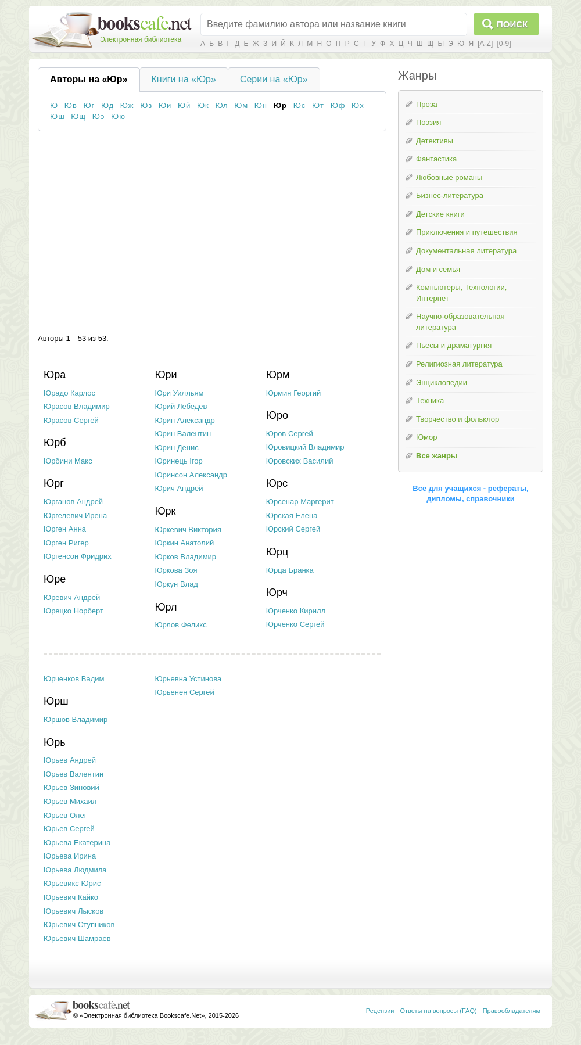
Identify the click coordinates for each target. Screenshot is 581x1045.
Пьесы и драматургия (454, 345)
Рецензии (380, 1010)
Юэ (98, 116)
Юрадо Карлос (69, 393)
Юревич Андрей (72, 597)
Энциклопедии (441, 382)
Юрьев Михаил (70, 801)
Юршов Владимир (75, 719)
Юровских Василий (299, 461)
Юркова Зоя (176, 570)
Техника (430, 400)
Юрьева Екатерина (77, 842)
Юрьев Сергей (69, 828)
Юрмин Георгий (293, 393)
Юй (184, 105)
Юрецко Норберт (73, 610)
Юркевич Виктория (188, 529)
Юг (89, 105)
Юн (260, 105)
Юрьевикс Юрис (72, 883)
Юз (146, 105)
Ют (318, 105)
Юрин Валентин (183, 433)
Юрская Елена (292, 515)
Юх (358, 105)
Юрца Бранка (290, 570)
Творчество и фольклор (457, 419)
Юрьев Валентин (73, 774)
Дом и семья (438, 269)
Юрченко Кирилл (295, 610)
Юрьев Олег (65, 815)
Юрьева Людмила (75, 870)
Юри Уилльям (179, 393)
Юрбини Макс (68, 461)
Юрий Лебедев (181, 406)
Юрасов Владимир (77, 406)
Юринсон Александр (191, 475)
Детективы (434, 141)
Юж (127, 105)
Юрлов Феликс (180, 624)
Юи (165, 105)
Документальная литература (466, 250)
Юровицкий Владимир (305, 447)
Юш (57, 116)
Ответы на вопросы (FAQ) (438, 1010)
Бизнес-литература (449, 195)
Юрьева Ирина (70, 856)
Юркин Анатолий (184, 542)
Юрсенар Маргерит (300, 501)
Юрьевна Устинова (188, 678)
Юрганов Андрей (73, 501)
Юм (241, 105)
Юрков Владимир (185, 556)
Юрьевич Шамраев (77, 938)
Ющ (78, 116)
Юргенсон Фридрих (78, 556)
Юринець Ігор (178, 461)
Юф (338, 105)
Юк (203, 105)
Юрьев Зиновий (71, 787)
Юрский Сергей (293, 529)
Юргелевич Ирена (75, 515)
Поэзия (428, 122)
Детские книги (440, 214)
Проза (426, 104)
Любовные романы (449, 177)
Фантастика (436, 159)
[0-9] (504, 43)
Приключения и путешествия (467, 232)
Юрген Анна (65, 529)
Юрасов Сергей (71, 420)
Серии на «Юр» (274, 79)
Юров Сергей (289, 433)
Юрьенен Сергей (184, 692)
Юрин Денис (176, 447)
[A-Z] (485, 43)
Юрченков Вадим (74, 678)
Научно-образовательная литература (460, 322)
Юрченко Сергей (295, 624)
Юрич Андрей (179, 488)
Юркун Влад (176, 584)
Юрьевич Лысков (73, 911)
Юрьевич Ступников (79, 924)
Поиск (512, 24)
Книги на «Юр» (184, 79)
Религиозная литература (459, 364)
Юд (107, 105)
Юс (299, 105)
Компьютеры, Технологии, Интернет (461, 293)
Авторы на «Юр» (89, 79)
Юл (221, 105)
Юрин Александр (184, 420)
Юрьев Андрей (70, 760)
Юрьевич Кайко (71, 897)
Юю (118, 116)
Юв (70, 105)
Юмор (426, 437)
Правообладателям (511, 1010)
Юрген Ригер (66, 542)
